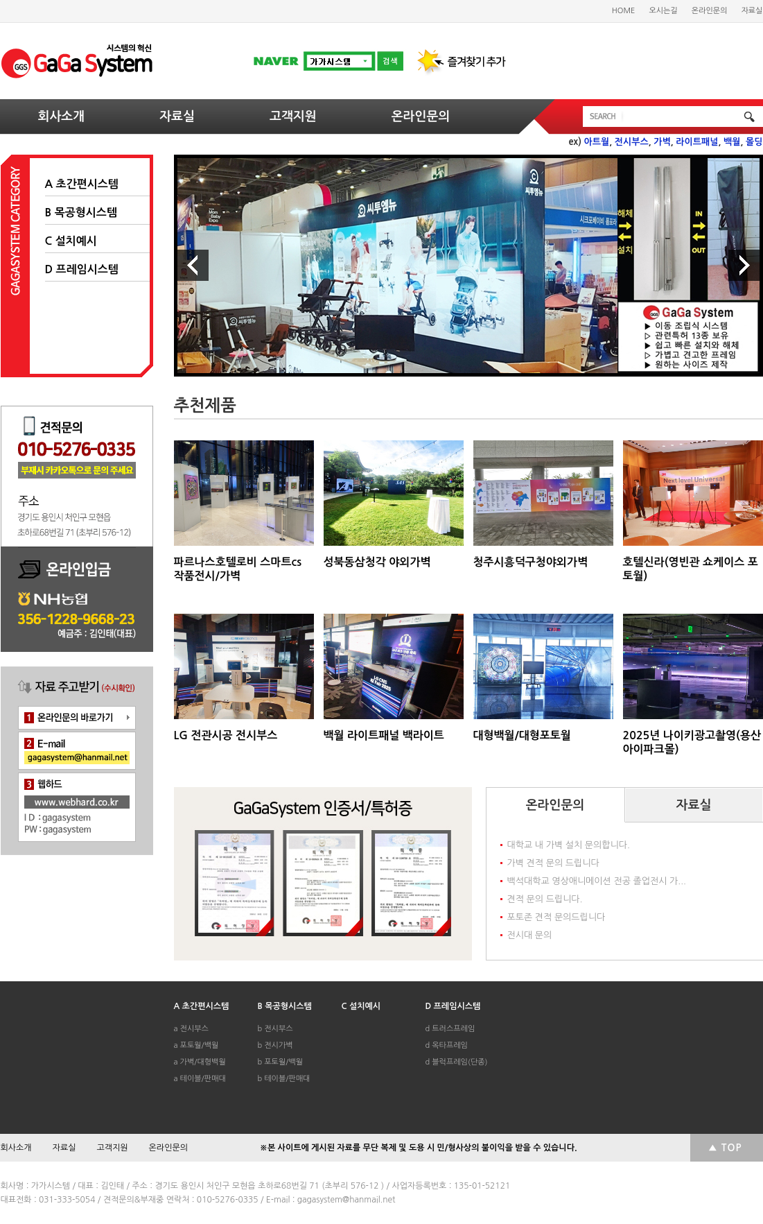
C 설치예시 (71, 241)
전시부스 (632, 141)
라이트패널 (697, 141)
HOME (623, 11)
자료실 (751, 11)
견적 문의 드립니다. (545, 899)
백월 (731, 141)
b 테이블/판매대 (284, 1079)
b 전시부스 (275, 1029)
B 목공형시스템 (81, 212)
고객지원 (293, 116)
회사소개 (61, 116)
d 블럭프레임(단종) (457, 1062)
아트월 (597, 141)
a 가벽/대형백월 (200, 1062)
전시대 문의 (529, 935)
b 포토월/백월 (281, 1062)
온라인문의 (710, 11)
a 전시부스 (191, 1029)
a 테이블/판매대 (200, 1079)
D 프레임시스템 (82, 269)
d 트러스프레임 (450, 1029)
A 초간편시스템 (82, 184)
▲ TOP (725, 1148)
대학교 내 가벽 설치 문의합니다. (568, 845)
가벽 (662, 141)
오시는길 (663, 11)
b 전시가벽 (275, 1045)
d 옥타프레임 (447, 1045)
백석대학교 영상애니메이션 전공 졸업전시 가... (597, 881)
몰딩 (754, 141)
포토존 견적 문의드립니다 (556, 917)
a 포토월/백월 (196, 1045)
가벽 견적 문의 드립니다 (553, 863)
